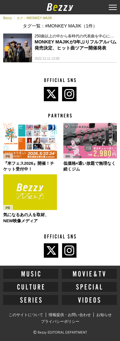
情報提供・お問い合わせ (70, 315)
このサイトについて (26, 315)
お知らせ (104, 315)
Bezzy (7, 18)
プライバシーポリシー (60, 321)
